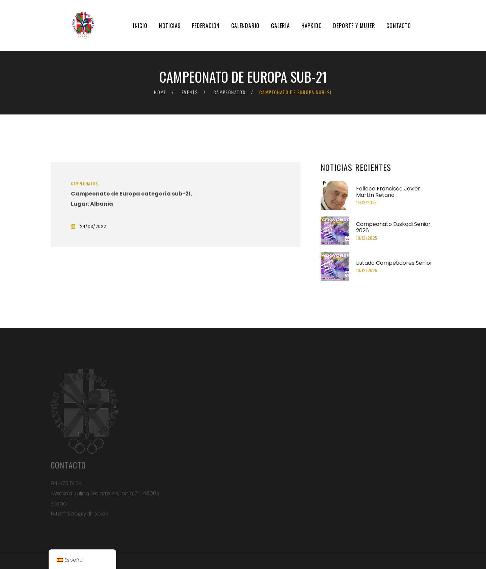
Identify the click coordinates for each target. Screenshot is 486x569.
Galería (280, 26)
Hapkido (311, 26)
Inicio (140, 26)
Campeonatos (229, 92)
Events (190, 92)
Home (160, 92)
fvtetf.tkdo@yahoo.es (79, 516)
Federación (206, 26)
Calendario (245, 26)
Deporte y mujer (354, 26)
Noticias (170, 26)
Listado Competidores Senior (394, 263)
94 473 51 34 (66, 485)
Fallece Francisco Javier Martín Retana (388, 192)
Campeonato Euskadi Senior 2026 (393, 227)
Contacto (398, 26)
